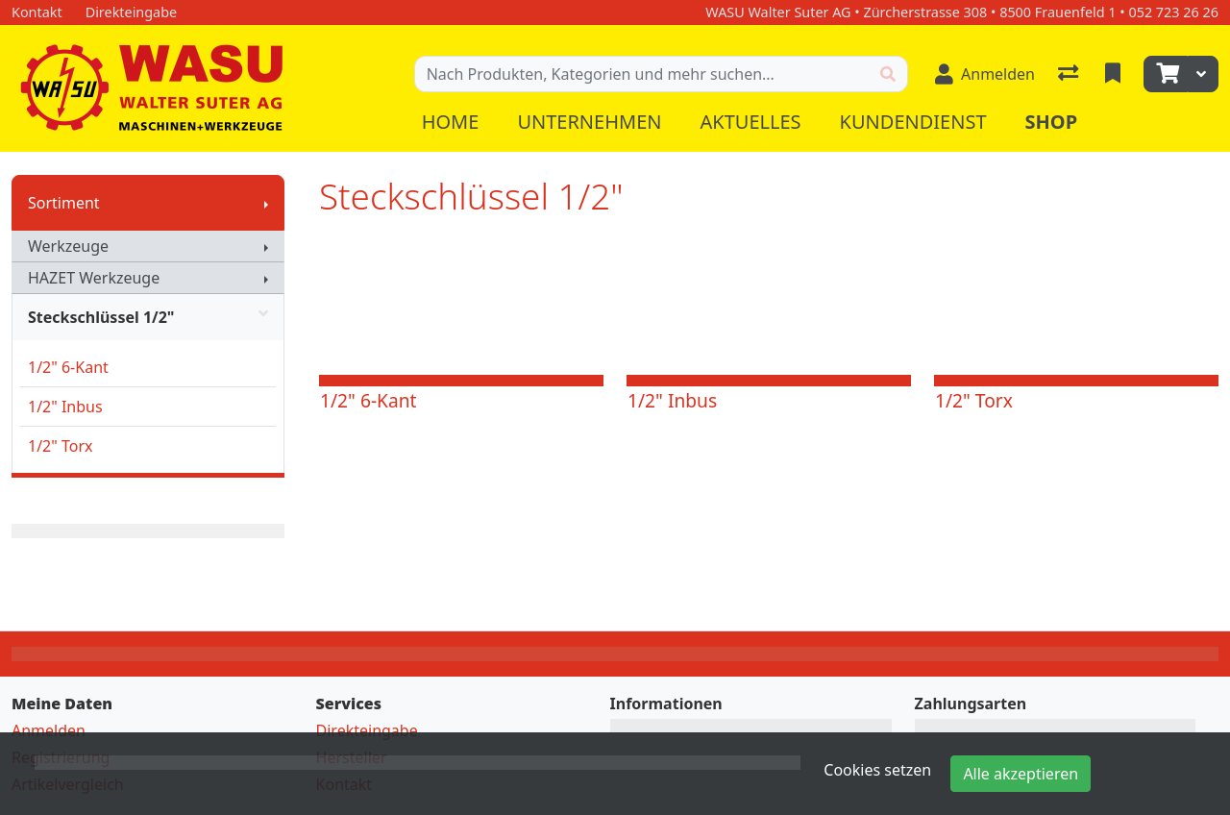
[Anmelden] (984, 74)
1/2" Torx (60, 446)
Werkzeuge (68, 246)
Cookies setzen (877, 769)
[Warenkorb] (1166, 74)
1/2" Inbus (65, 406)
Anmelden (49, 730)
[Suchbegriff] (642, 74)
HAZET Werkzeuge (94, 277)
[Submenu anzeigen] (266, 203)
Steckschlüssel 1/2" (148, 317)
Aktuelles (750, 122)
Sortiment (64, 202)
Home (451, 122)
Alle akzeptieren (1020, 773)
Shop (1051, 122)
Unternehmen (589, 122)
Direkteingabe (367, 730)
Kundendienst (913, 122)
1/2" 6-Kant (68, 367)
